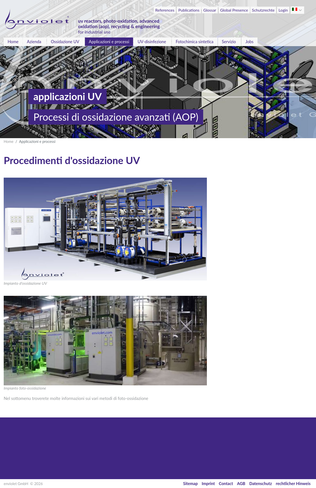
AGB (241, 483)
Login (283, 10)
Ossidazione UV (65, 41)
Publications (188, 10)
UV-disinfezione (152, 41)
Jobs (249, 41)
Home (13, 41)
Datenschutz (260, 483)
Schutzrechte (263, 10)
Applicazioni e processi (109, 41)
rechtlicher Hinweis (293, 483)
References (164, 10)
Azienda (34, 41)
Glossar (209, 10)
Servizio (229, 41)
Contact (226, 483)
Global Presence (234, 10)
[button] (301, 10)
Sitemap (190, 483)
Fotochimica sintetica (195, 41)
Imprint (208, 483)
